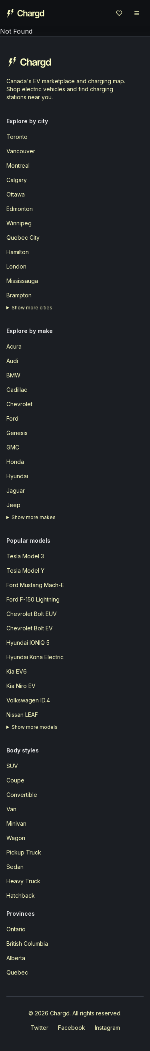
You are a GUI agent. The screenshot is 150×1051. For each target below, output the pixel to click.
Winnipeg (19, 223)
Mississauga (22, 280)
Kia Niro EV (21, 685)
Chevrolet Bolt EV (29, 628)
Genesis (17, 432)
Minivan (16, 823)
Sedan (15, 866)
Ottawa (15, 194)
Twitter (39, 1027)
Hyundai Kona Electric (35, 657)
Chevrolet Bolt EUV (31, 613)
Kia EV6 (16, 671)
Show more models (35, 727)
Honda (15, 461)
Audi (12, 360)
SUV (12, 765)
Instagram (107, 1027)
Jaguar (15, 490)
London (16, 266)
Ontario (16, 929)
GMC (12, 447)
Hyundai (17, 476)
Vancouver (20, 151)
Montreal (18, 165)
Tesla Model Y (25, 570)
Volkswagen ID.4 (28, 700)
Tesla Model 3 (25, 556)
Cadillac (16, 389)
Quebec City (23, 237)
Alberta (15, 958)
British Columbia (27, 943)
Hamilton (17, 252)
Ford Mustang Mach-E (35, 585)
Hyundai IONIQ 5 (28, 642)
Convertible (21, 794)
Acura (14, 346)
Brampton (19, 295)
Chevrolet (19, 404)
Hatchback (20, 895)
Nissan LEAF (22, 714)
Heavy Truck (23, 881)
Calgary (16, 180)
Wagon (15, 837)
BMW (13, 375)
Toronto (17, 136)
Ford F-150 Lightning (33, 599)
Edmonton (19, 208)
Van (11, 809)
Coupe (15, 780)
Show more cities (32, 308)
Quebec (17, 972)
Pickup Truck (23, 852)
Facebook (71, 1027)
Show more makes (34, 517)
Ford (12, 418)
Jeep (13, 504)
